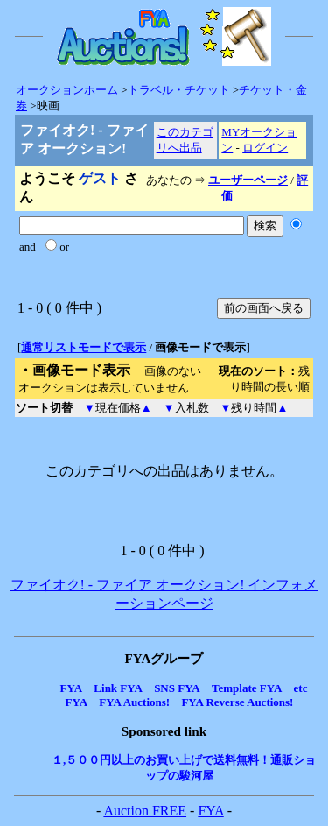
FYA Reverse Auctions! (237, 702)
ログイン (265, 147)
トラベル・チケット (179, 89)
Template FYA (247, 688)
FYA (71, 688)
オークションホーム (67, 89)
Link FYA (118, 688)
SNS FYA (177, 688)
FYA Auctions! (134, 702)
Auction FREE (144, 810)
